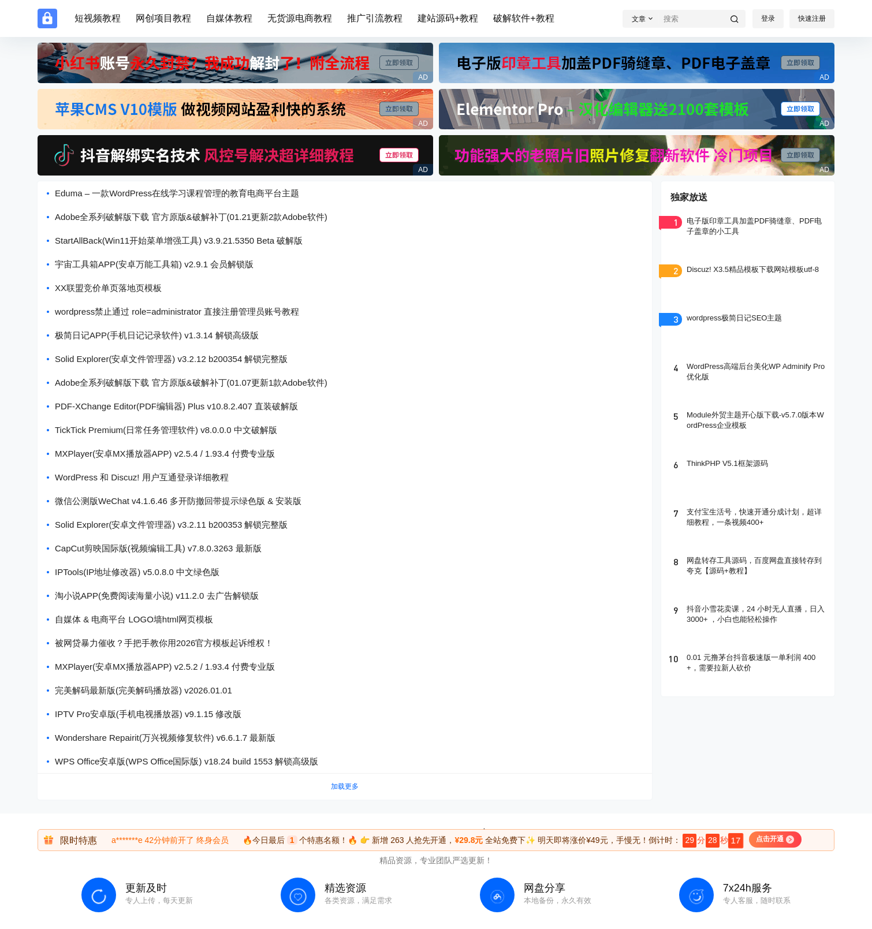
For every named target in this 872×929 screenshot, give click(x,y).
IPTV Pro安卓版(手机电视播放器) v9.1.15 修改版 (148, 714)
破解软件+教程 (523, 18)
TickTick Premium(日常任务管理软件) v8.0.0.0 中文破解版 (166, 430)
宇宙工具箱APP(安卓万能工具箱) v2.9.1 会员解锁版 (154, 264)
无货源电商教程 (299, 18)
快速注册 (812, 18)
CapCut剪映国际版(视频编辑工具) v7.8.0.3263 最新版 (158, 548)
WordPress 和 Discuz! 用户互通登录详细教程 (142, 477)
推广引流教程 (375, 18)
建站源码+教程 (448, 18)
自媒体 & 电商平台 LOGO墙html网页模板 (134, 619)
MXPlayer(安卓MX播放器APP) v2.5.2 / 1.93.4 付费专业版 (165, 666)
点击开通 (775, 839)
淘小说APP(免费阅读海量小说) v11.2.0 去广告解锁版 (157, 595)
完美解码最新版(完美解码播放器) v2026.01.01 (143, 690)
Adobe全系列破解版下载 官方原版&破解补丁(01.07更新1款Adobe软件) (191, 382)
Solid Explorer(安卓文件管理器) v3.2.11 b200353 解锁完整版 (171, 524)
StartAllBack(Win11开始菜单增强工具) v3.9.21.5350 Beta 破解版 (179, 240)
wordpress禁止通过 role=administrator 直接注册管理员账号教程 (177, 311)
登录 (768, 18)
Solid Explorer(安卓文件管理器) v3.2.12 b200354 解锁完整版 (171, 359)
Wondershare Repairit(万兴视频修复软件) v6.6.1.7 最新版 (165, 738)
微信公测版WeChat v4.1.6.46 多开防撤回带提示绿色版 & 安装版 (178, 501)
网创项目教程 (163, 18)
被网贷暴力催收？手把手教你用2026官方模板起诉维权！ (164, 643)
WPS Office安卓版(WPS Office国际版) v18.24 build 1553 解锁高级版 (186, 761)
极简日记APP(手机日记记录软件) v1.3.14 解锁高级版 (157, 335)
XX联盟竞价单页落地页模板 (108, 288)
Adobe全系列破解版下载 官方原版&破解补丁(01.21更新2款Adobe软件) (191, 217)
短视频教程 (97, 18)
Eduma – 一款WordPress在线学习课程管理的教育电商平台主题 (177, 193)
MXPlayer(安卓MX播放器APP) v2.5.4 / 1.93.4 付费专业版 (165, 453)
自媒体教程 (229, 18)
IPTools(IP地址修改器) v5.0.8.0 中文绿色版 (137, 572)
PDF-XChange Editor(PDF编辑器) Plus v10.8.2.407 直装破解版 (176, 406)
